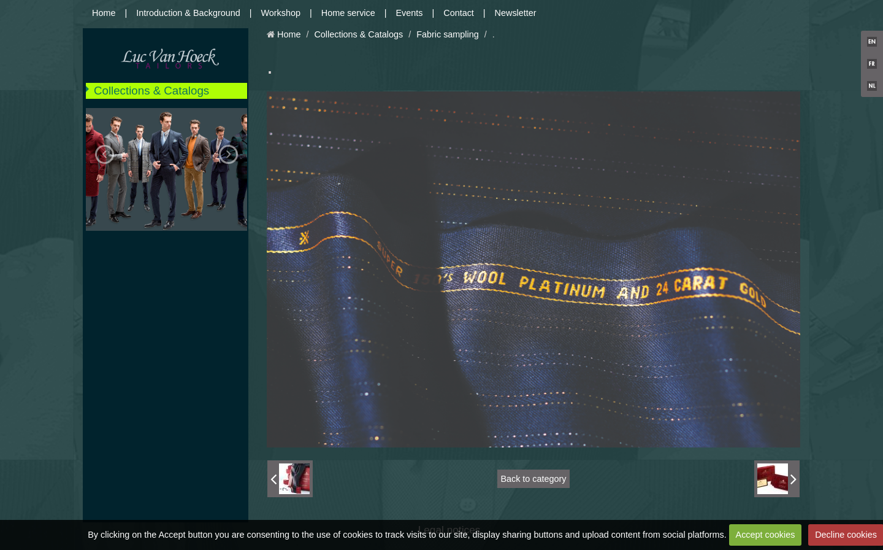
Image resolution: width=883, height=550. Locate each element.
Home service (348, 13)
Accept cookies (765, 535)
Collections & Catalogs (151, 90)
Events (409, 13)
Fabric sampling (447, 34)
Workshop (281, 13)
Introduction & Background (188, 13)
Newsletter (516, 13)
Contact (458, 13)
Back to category (533, 479)
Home (103, 13)
